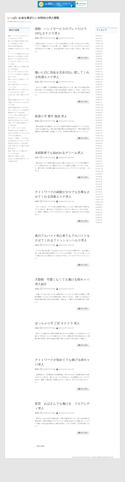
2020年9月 (99, 205)
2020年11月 (99, 199)
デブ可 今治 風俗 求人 (15, 136)
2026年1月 (99, 41)
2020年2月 (99, 222)
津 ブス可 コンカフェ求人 (17, 128)
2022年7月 (99, 148)
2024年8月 (99, 84)
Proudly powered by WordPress (81, 475)
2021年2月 (99, 192)
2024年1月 (99, 102)
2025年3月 (99, 66)
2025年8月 (99, 54)
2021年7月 (99, 179)
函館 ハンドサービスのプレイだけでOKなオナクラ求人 (62, 30)
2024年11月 (99, 77)
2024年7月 (99, 87)
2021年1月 (99, 194)
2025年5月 (99, 61)
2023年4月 (99, 125)
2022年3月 (99, 159)
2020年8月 (99, 207)
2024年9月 (99, 82)
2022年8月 (99, 146)
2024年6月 (99, 89)
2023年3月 (99, 128)
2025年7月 (99, 56)
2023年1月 (99, 133)
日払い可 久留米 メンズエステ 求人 (19, 133)
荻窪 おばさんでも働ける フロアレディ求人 (62, 424)
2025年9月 (99, 51)
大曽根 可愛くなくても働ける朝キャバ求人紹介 (62, 295)
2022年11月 (99, 138)
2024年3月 (99, 97)
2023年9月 (99, 112)
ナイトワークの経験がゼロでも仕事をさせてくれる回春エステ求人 (62, 201)
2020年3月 (99, 220)
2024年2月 (99, 100)
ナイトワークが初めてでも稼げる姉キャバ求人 (62, 380)
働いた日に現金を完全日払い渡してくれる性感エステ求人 (62, 74)
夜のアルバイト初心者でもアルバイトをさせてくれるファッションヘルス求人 (62, 249)
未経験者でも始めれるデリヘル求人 (62, 155)
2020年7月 (99, 210)
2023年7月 (99, 118)
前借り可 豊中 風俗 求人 (55, 115)
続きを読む (84, 57)
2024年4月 (99, 95)
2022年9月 (99, 143)
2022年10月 (99, 141)
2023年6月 (99, 120)
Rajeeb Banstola (108, 475)
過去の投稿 (39, 464)
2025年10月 (99, 49)
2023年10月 (99, 110)
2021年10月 (99, 171)
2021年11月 (99, 169)
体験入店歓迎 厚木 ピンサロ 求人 (18, 107)
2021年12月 (99, 166)
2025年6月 (99, 59)
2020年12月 (99, 197)
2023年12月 (99, 105)
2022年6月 (99, 151)
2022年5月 (99, 153)
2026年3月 (99, 36)
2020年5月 (99, 215)
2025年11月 (99, 46)
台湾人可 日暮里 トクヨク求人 (18, 138)
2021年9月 (99, 174)
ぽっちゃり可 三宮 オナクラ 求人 (61, 339)
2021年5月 (99, 184)
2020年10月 (99, 202)
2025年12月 (99, 43)
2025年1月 (99, 72)
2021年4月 (99, 187)
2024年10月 (99, 79)
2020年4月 (99, 217)
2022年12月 (99, 136)
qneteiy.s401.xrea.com (66, 38)
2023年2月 (99, 130)
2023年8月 (99, 115)
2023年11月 (99, 107)
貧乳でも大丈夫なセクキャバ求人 (18, 120)
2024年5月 (99, 92)
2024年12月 (99, 74)
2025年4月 (99, 64)
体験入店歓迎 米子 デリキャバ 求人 (19, 100)
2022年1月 (99, 164)
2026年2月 (99, 38)
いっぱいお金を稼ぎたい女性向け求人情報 (34, 18)
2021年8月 (99, 176)
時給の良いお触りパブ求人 (16, 156)
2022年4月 (99, 156)
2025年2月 (99, 69)
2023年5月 (99, 123)
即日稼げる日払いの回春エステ (17, 130)
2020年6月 (99, 212)
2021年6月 (99, 182)
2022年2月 (99, 161)
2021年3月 (99, 189)
